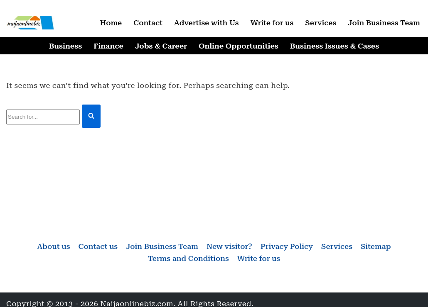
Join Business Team (384, 22)
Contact (147, 22)
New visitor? (229, 246)
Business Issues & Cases (334, 45)
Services (320, 22)
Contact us (98, 246)
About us (53, 246)
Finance (108, 45)
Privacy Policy (287, 246)
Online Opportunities (238, 45)
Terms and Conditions (188, 258)
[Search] (43, 117)
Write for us (272, 22)
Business (65, 45)
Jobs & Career (161, 45)
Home (111, 22)
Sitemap (376, 246)
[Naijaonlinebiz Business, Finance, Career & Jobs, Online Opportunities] (31, 22)
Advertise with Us (206, 22)
